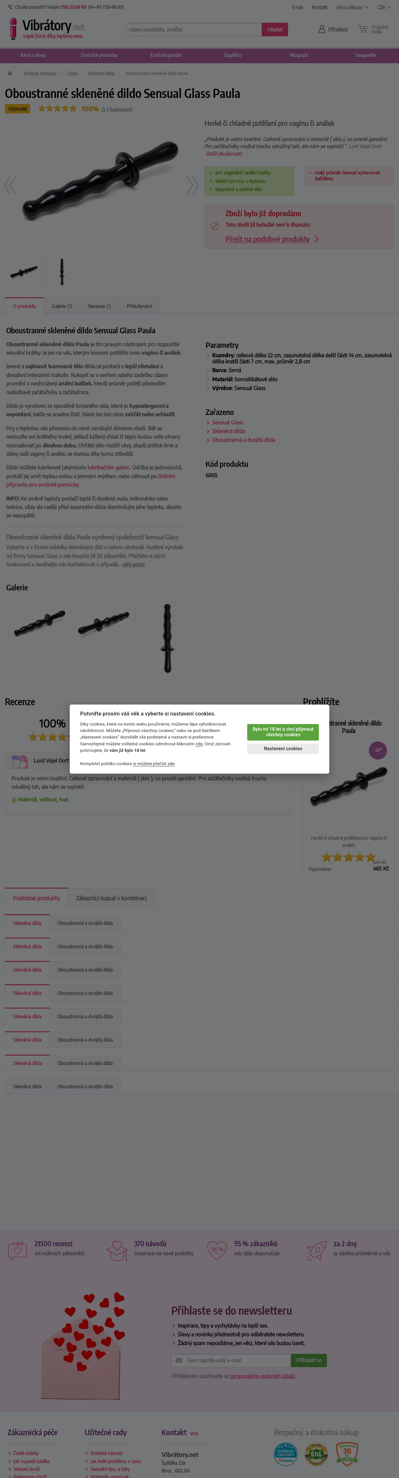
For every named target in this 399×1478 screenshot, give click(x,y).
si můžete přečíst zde (154, 763)
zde (199, 743)
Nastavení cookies (283, 748)
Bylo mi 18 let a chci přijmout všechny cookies (283, 732)
